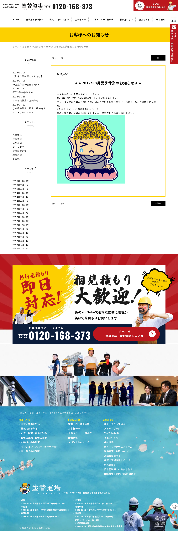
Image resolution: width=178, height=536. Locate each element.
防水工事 (17, 142)
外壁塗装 (17, 134)
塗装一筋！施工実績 (78, 424)
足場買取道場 (111, 456)
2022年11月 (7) (21, 221)
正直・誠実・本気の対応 (34, 433)
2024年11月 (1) (21, 193)
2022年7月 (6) (20, 237)
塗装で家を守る (29, 428)
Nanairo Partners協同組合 (118, 474)
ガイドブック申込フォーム (118, 447)
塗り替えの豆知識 (30, 451)
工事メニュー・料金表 (102, 19)
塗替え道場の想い (34, 19)
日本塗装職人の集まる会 (117, 469)
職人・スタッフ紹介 (59, 19)
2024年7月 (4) (20, 197)
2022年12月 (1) (21, 217)
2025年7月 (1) (20, 185)
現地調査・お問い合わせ (117, 451)
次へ (63, 58)
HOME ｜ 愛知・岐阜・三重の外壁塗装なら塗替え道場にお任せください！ (55, 413)
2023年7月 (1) (20, 209)
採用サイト (144, 19)
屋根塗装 (17, 138)
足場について (20, 150)
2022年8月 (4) (20, 233)
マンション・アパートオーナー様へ (39, 447)
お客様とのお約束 (30, 442)
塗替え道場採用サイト (116, 460)
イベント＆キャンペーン (81, 442)
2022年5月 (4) (20, 245)
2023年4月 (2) (20, 213)
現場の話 (17, 154)
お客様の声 (80, 19)
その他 (16, 158)
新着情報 (73, 438)
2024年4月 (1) (20, 201)
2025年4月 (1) (20, 189)
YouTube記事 (111, 433)
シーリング (18, 146)
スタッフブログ (112, 428)
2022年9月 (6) (20, 229)
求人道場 (108, 465)
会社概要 (160, 19)
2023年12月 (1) (21, 205)
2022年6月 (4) (20, 241)
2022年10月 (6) (21, 225)
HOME (16, 19)
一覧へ (158, 58)
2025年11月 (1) (21, 181)
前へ (54, 58)
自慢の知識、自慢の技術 (34, 438)
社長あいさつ (126, 19)
